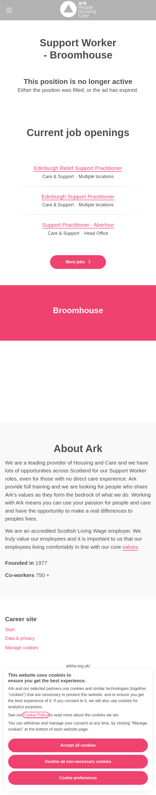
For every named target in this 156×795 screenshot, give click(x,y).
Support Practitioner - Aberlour (78, 225)
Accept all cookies (78, 745)
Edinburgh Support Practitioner (77, 197)
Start (10, 629)
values (130, 547)
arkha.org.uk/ (78, 666)
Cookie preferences (78, 778)
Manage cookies (21, 647)
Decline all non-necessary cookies (78, 761)
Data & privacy (20, 638)
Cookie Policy (35, 715)
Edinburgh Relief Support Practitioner (78, 168)
